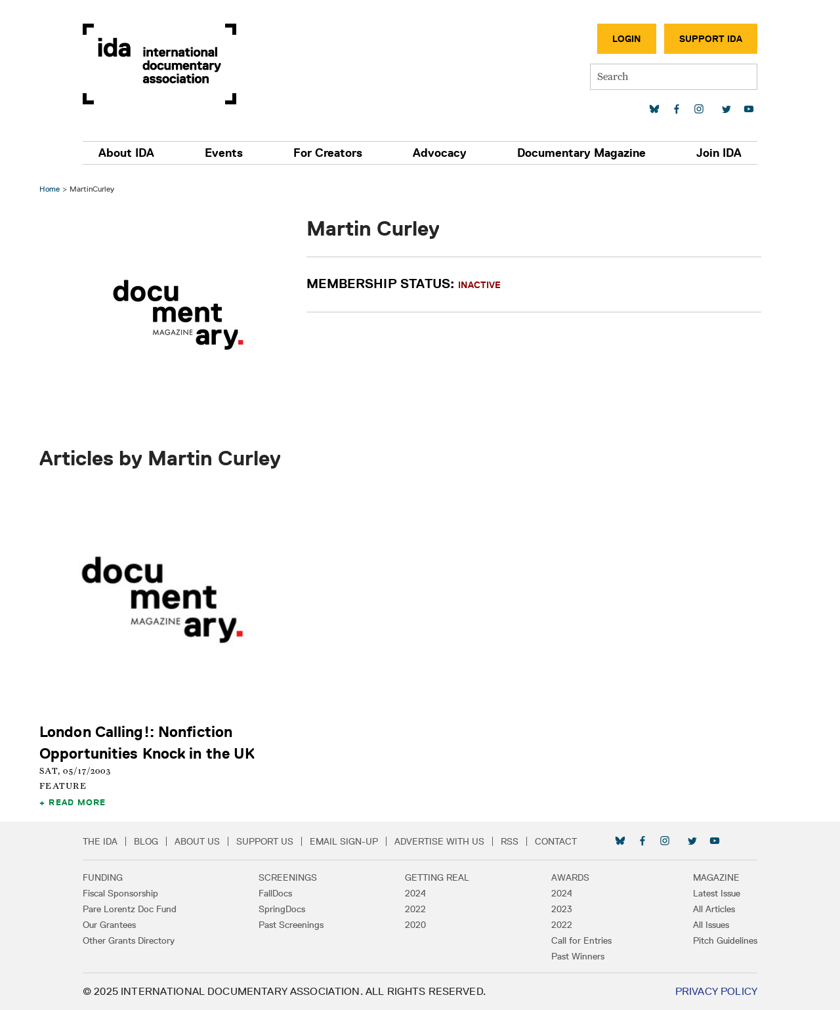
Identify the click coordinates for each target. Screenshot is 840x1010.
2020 (415, 924)
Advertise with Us (439, 841)
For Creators (327, 153)
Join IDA (719, 153)
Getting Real (437, 877)
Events (224, 153)
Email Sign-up (344, 841)
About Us (197, 841)
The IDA (100, 841)
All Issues (711, 924)
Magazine (716, 877)
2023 (561, 909)
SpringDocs (282, 909)
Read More (77, 802)
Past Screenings (291, 924)
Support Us (264, 841)
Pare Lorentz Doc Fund (130, 909)
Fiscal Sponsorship (120, 893)
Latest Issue (716, 893)
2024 (415, 893)
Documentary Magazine (581, 153)
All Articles (714, 909)
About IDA (126, 153)
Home (49, 188)
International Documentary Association (159, 64)
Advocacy (440, 153)
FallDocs (275, 893)
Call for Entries (581, 940)
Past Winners (577, 956)
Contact (556, 841)
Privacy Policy (716, 991)
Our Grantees (109, 924)
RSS (509, 841)
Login (626, 39)
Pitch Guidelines (725, 940)
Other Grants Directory (129, 940)
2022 (415, 909)
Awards (570, 877)
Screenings (288, 877)
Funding (103, 877)
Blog (146, 841)
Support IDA (710, 39)
